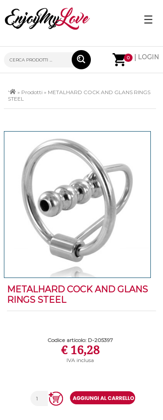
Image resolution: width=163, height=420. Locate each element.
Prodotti (32, 92)
